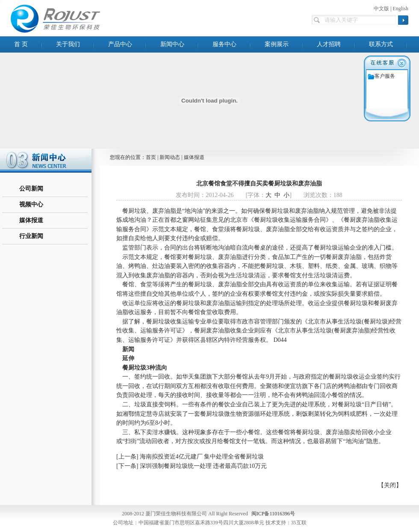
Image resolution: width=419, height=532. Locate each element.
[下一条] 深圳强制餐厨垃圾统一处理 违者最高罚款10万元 (191, 466)
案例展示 (277, 44)
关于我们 (68, 44)
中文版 (381, 9)
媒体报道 (31, 220)
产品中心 (120, 44)
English (400, 9)
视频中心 (31, 204)
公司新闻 (31, 188)
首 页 (21, 44)
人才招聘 (329, 44)
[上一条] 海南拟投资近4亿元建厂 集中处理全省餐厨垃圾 (190, 456)
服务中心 (224, 44)
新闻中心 (172, 44)
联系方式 (381, 44)
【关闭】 (390, 485)
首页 (151, 157)
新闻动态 (169, 157)
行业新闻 (31, 236)
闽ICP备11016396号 (273, 514)
